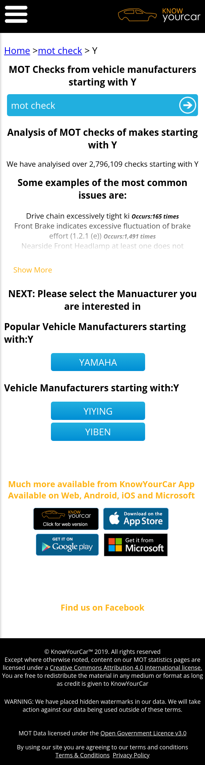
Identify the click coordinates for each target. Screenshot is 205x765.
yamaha (98, 362)
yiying (98, 411)
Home (17, 50)
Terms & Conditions (83, 755)
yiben (98, 431)
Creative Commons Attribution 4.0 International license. (126, 667)
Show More (32, 269)
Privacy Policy (131, 755)
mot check (60, 50)
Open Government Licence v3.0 (144, 733)
